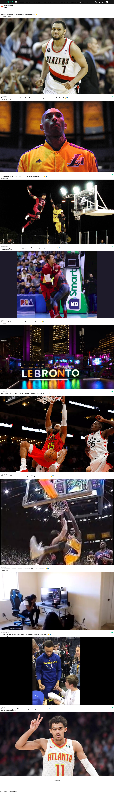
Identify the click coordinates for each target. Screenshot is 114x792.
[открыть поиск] (95, 2)
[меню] (16, 2)
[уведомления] (99, 2)
